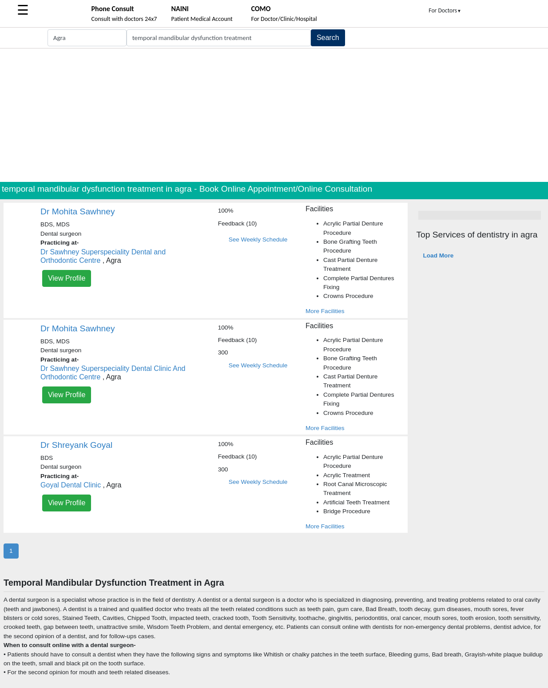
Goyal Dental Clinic (70, 485)
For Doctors (445, 10)
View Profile (66, 278)
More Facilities (325, 311)
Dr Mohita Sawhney (77, 211)
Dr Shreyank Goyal (76, 445)
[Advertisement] (274, 115)
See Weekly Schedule (258, 239)
